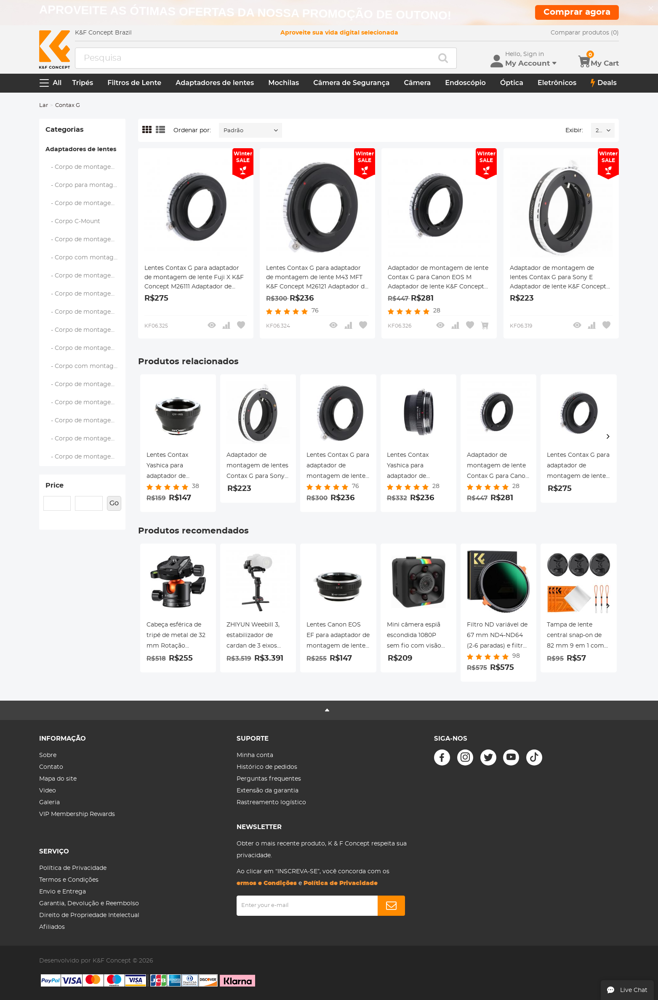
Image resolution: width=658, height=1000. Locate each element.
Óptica (511, 83)
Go (114, 503)
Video (47, 791)
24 (599, 130)
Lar (43, 105)
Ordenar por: (192, 130)
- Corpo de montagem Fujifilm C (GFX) (85, 203)
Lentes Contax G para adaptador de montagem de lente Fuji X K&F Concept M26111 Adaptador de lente (194, 278)
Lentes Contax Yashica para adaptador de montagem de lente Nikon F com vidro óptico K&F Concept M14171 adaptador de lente (417, 467)
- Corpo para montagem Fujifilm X (85, 185)
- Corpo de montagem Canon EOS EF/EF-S (85, 384)
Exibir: (574, 130)
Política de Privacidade (73, 868)
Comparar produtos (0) (585, 33)
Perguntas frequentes (269, 779)
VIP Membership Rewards (77, 814)
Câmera (417, 83)
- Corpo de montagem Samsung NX (85, 312)
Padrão (233, 130)
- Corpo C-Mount (73, 221)
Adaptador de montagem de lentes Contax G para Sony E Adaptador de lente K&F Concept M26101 (558, 278)
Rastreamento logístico (271, 802)
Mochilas (283, 83)
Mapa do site (58, 779)
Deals (604, 83)
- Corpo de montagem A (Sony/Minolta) (85, 167)
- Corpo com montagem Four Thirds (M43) (85, 258)
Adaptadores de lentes (215, 83)
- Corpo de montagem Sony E (85, 439)
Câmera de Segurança (351, 83)
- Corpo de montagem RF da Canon (85, 421)
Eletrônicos (557, 83)
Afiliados (52, 927)
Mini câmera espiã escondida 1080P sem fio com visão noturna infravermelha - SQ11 (417, 636)
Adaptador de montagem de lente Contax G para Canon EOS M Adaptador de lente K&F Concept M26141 (438, 278)
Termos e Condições (69, 880)
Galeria (49, 802)
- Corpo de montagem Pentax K (85, 276)
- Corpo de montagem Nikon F (85, 330)
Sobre (47, 755)
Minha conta (255, 755)
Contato (51, 767)
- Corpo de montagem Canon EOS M (85, 402)
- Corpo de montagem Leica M (85, 240)
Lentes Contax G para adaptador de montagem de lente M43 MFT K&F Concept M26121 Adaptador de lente (317, 278)
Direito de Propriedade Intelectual (89, 915)
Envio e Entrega (62, 892)
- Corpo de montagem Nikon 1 (85, 348)
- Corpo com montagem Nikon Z (85, 366)
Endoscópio (465, 83)
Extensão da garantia (267, 791)
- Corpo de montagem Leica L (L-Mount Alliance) (85, 457)
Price (54, 485)
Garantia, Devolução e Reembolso (89, 904)
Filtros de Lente (134, 83)
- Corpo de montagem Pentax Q (85, 294)
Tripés (82, 83)
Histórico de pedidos (267, 767)
